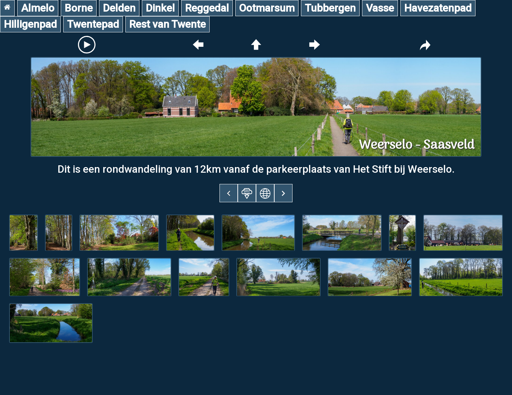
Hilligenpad (30, 24)
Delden (119, 8)
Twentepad (93, 24)
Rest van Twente (167, 24)
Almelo (37, 8)
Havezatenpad (438, 8)
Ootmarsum (267, 8)
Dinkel (160, 8)
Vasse (380, 8)
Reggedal (207, 8)
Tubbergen (330, 8)
